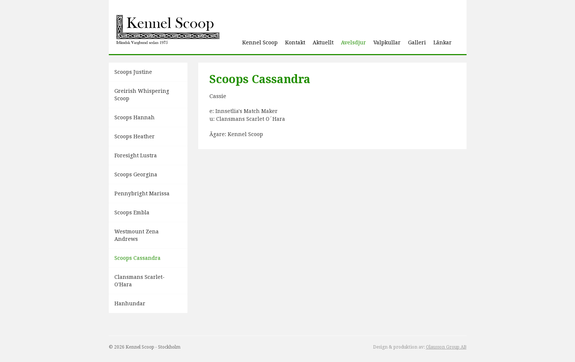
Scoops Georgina (135, 174)
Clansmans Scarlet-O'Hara (139, 280)
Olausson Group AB (446, 347)
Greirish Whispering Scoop (141, 94)
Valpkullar (387, 42)
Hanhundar (129, 303)
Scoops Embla (131, 212)
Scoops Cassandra (137, 258)
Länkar (442, 42)
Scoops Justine (133, 72)
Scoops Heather (134, 136)
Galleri (417, 42)
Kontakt (295, 42)
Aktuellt (323, 42)
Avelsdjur (353, 42)
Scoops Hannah (134, 117)
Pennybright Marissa (142, 193)
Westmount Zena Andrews (136, 235)
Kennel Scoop (260, 42)
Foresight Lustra (135, 155)
